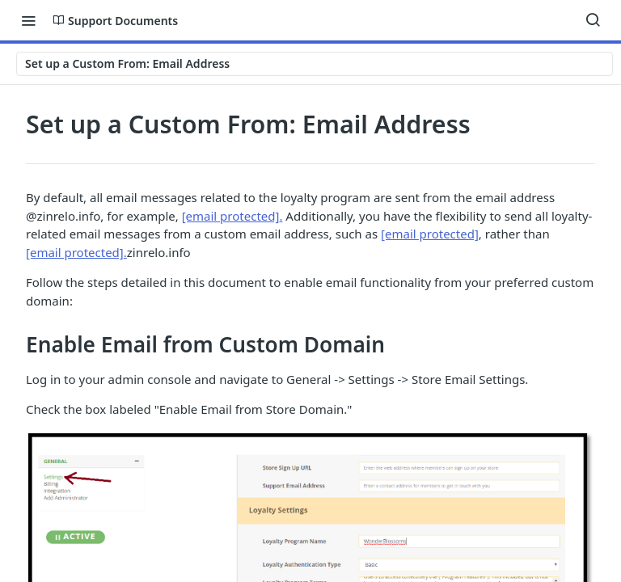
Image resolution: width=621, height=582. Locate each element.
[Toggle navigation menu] (28, 20)
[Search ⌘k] (593, 20)
